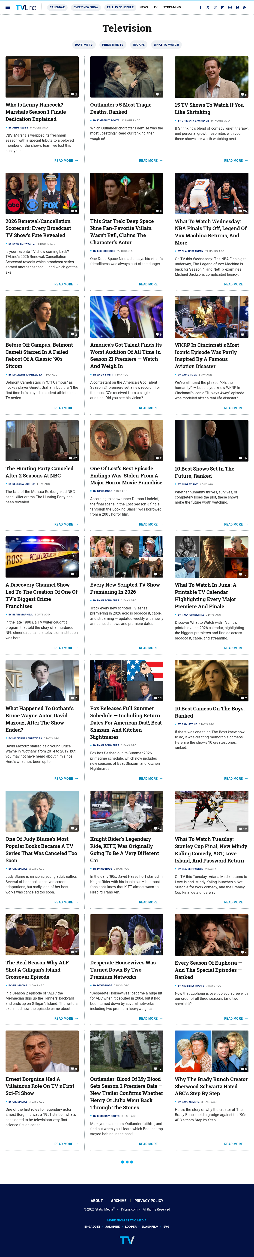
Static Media (104, 1209)
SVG (166, 1226)
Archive (118, 1200)
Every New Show (86, 7)
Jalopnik (112, 1226)
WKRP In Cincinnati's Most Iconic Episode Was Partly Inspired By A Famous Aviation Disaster (207, 356)
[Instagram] (230, 7)
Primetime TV (113, 45)
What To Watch (166, 45)
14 (159, 574)
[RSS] (245, 7)
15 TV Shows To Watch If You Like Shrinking (209, 108)
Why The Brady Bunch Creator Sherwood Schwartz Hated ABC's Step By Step (211, 1086)
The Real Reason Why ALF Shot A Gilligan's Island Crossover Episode (37, 969)
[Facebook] (200, 7)
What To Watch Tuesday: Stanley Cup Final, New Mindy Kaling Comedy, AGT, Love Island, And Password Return (211, 850)
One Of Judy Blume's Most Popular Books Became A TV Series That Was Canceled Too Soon (41, 849)
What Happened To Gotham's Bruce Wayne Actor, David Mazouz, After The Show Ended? (40, 719)
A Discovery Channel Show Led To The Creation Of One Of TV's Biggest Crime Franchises (42, 595)
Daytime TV (84, 45)
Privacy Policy (148, 1200)
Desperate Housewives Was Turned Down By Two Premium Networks (123, 969)
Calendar (57, 7)
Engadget (92, 1226)
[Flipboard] (223, 7)
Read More (63, 160)
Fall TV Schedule (120, 7)
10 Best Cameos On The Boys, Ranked (210, 712)
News (144, 7)
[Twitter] (208, 7)
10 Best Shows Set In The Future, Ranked (204, 472)
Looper (131, 1226)
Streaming (172, 7)
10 (245, 458)
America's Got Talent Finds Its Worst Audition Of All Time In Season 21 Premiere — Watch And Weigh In (126, 355)
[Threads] (215, 7)
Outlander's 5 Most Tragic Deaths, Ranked (121, 108)
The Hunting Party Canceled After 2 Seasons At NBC (40, 472)
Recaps (139, 45)
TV (156, 7)
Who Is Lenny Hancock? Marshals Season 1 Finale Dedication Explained (36, 111)
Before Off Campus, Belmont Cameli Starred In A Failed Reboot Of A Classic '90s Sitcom (39, 355)
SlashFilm (149, 1226)
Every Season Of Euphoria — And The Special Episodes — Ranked (208, 970)
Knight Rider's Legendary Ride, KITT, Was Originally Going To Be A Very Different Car (124, 849)
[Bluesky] (237, 7)
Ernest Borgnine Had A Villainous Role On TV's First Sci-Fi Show (40, 1086)
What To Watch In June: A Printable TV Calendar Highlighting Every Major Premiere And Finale (205, 595)
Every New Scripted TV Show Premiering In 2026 (125, 588)
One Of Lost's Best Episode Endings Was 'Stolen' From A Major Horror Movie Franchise (126, 475)
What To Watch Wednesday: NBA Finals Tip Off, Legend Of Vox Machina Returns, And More (211, 232)
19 (159, 698)
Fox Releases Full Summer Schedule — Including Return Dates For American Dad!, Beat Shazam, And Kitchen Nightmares (126, 722)
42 (159, 828)
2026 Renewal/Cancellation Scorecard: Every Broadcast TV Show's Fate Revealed (38, 228)
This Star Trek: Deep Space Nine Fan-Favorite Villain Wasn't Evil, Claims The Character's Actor (122, 232)
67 (75, 458)
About (97, 1200)
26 (245, 211)
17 (245, 574)
